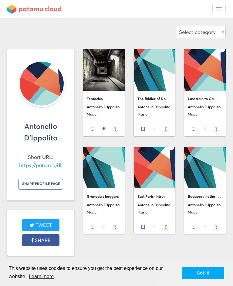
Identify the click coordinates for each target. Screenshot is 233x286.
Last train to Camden (205, 98)
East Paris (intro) (151, 196)
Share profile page (41, 183)
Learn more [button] (41, 276)
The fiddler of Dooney (155, 98)
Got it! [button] (203, 273)
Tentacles (95, 98)
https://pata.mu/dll (40, 165)
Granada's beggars (103, 196)
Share (41, 240)
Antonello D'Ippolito (103, 107)
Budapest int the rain (205, 196)
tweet (41, 225)
